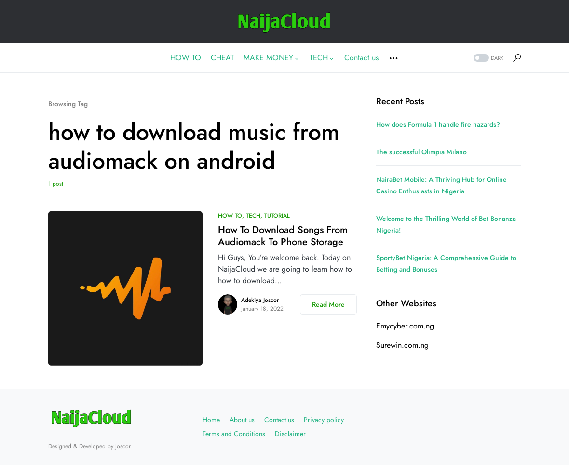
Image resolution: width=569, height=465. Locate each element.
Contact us (279, 419)
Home (211, 419)
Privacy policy (324, 419)
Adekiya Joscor (260, 300)
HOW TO (230, 215)
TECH (253, 215)
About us (242, 419)
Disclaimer (290, 433)
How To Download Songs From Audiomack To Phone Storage (283, 236)
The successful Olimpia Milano (421, 152)
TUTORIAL (277, 215)
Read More (328, 304)
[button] (487, 58)
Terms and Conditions (234, 433)
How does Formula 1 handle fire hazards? (438, 124)
